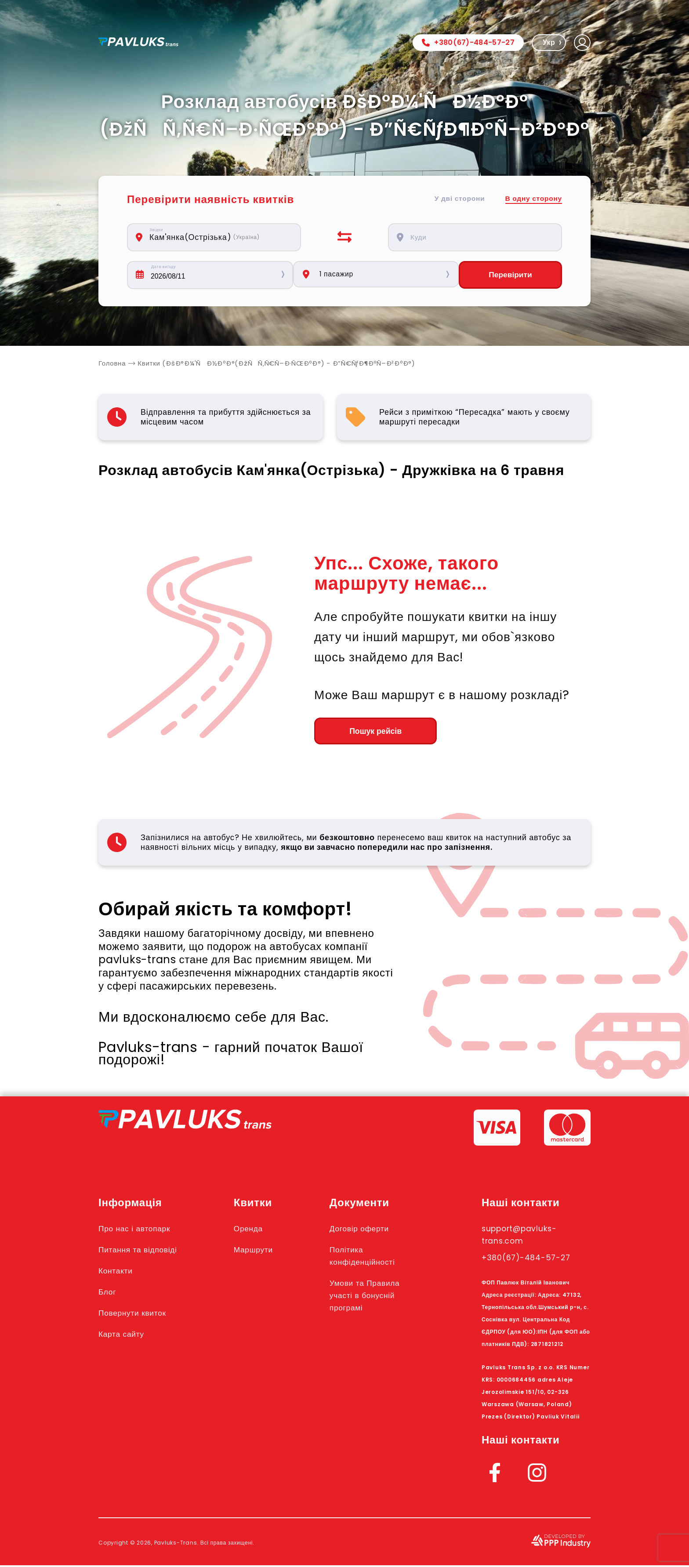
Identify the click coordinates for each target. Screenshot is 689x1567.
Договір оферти (369, 1230)
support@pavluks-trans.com (526, 1236)
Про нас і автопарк (139, 1230)
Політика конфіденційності (372, 1257)
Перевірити (510, 275)
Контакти (118, 1272)
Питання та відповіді (143, 1251)
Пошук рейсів (362, 732)
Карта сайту (124, 1335)
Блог (108, 1293)
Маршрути (261, 1251)
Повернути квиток (137, 1314)
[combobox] (218, 237)
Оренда (255, 1230)
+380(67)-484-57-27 (468, 42)
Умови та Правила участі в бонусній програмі (375, 1296)
